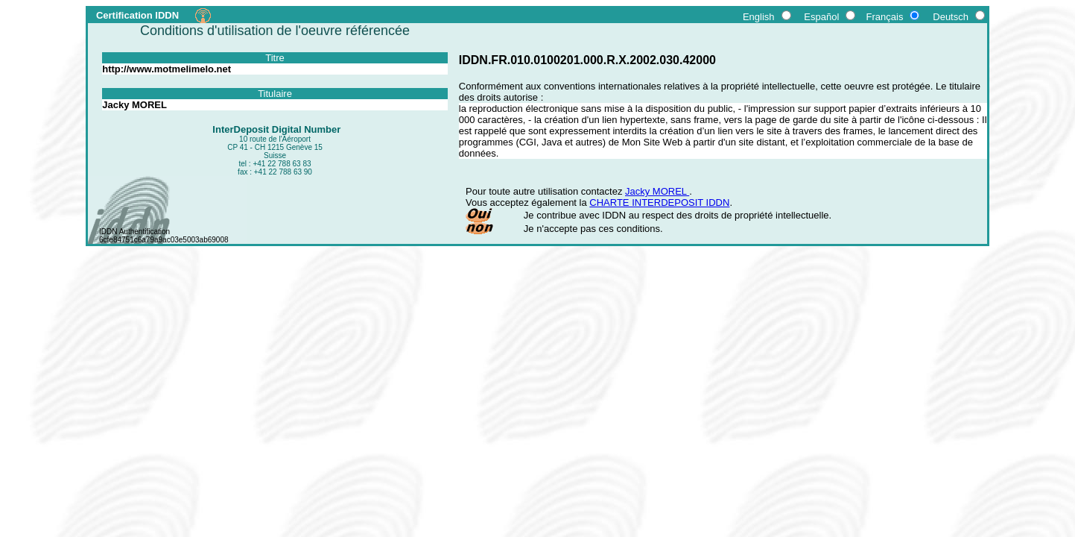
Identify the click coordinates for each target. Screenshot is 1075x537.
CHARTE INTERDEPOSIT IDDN (659, 202)
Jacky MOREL (657, 191)
